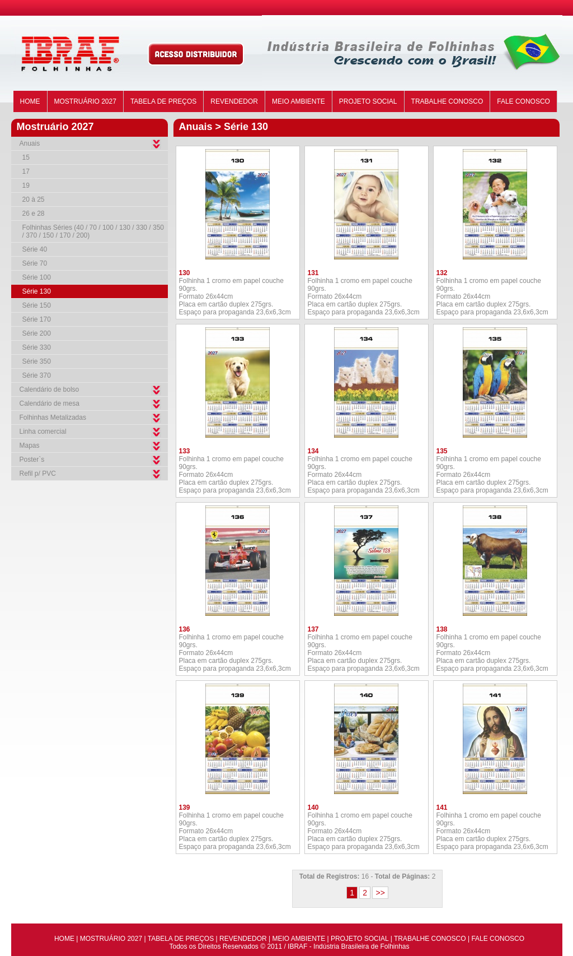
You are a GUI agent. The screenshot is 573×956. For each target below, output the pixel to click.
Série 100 (36, 277)
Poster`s (32, 459)
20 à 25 (33, 199)
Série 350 (36, 361)
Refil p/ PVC (38, 473)
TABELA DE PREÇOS (163, 101)
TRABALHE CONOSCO (447, 101)
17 (26, 171)
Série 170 (36, 319)
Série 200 (36, 333)
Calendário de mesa (49, 403)
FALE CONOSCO (523, 101)
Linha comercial (43, 431)
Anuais (30, 143)
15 (26, 157)
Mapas (30, 445)
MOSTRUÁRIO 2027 (85, 101)
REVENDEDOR (234, 101)
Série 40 (35, 249)
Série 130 (36, 291)
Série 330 (36, 347)
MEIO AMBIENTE (298, 101)
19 (26, 185)
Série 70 (35, 263)
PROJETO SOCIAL (368, 101)
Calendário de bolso (49, 389)
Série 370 (36, 375)
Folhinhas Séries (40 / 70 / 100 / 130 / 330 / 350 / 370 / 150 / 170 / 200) (93, 231)
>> (379, 892)
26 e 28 (33, 213)
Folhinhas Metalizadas (53, 417)
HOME (30, 101)
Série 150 (36, 305)
